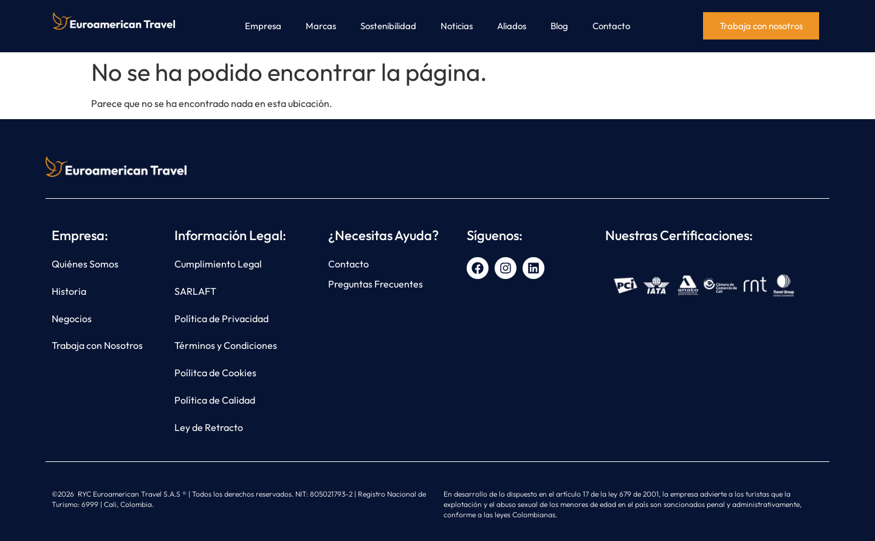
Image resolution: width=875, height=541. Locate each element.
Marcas (321, 26)
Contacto (611, 26)
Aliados (511, 26)
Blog (559, 26)
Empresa (263, 26)
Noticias (457, 26)
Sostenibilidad (388, 26)
